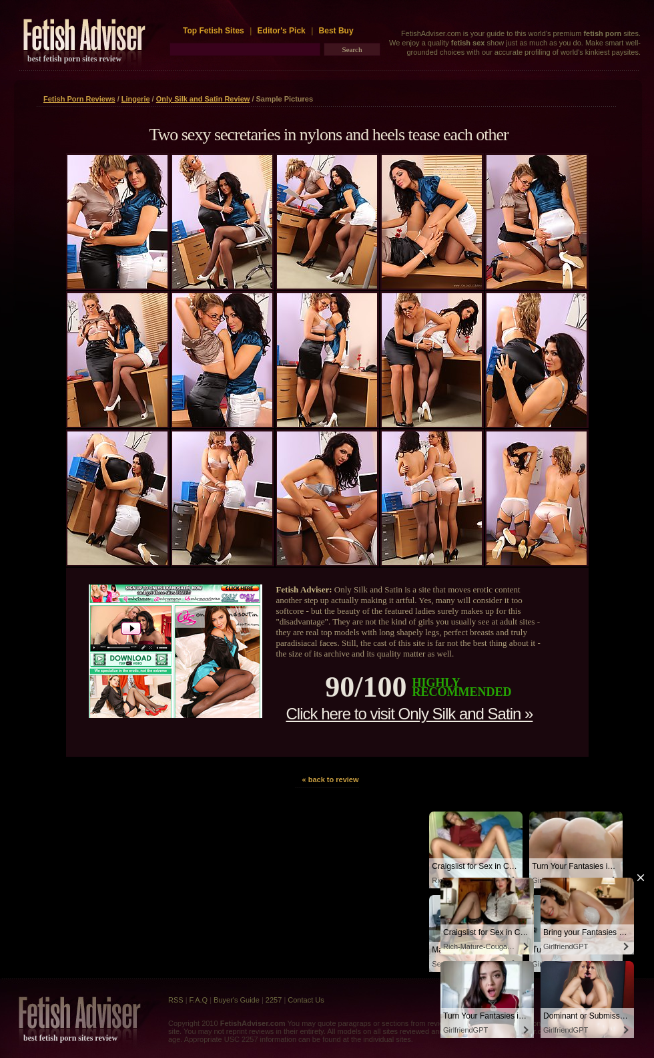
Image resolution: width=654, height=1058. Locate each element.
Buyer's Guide (237, 1000)
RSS (176, 1000)
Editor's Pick (282, 30)
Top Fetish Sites (214, 30)
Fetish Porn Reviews (79, 99)
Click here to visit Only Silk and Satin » (409, 714)
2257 (274, 1000)
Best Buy (336, 30)
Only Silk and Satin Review (203, 99)
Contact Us (306, 1000)
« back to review (330, 779)
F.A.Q (199, 1000)
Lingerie (135, 99)
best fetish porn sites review (74, 58)
